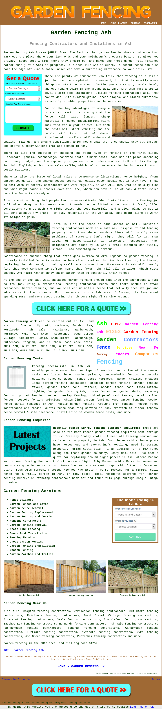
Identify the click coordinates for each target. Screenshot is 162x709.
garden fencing (141, 256)
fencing (146, 200)
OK (152, 706)
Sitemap (6, 679)
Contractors (53, 185)
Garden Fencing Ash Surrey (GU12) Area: (36, 52)
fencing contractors (125, 93)
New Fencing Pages (22, 679)
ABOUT (123, 23)
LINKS (113, 23)
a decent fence (131, 65)
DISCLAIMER (150, 23)
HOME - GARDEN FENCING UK (81, 666)
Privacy (156, 679)
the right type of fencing (98, 153)
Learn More (138, 706)
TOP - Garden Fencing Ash (24, 650)
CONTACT (135, 23)
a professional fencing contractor (67, 284)
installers (73, 137)
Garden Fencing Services (32, 491)
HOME (103, 23)
